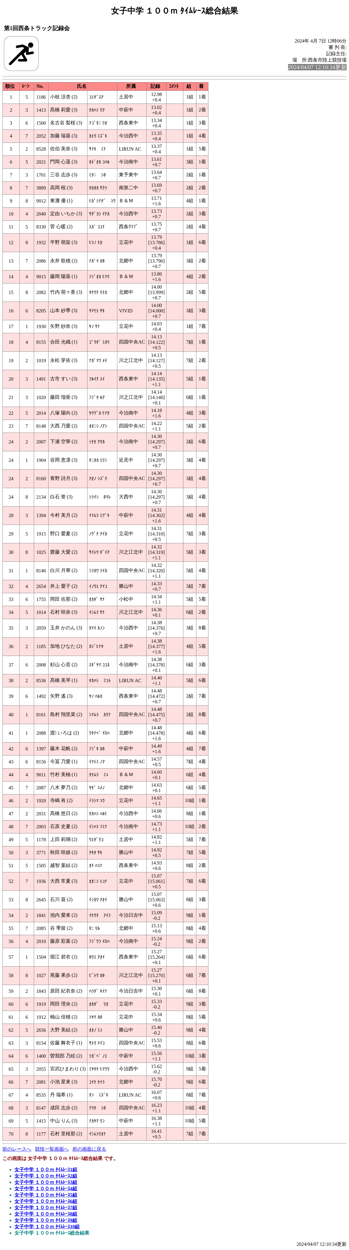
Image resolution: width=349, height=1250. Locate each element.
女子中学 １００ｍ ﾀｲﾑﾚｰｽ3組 (45, 1182)
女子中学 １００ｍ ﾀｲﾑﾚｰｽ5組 (45, 1194)
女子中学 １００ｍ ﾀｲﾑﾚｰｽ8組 (45, 1213)
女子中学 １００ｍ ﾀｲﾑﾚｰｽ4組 (45, 1188)
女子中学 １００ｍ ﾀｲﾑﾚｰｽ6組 (45, 1201)
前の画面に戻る (89, 1149)
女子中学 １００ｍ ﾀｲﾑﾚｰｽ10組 (47, 1226)
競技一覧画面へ (52, 1149)
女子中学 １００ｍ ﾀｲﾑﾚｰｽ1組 (45, 1169)
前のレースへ (16, 1149)
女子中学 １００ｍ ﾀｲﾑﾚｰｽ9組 (45, 1220)
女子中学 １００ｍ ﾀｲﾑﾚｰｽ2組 (45, 1175)
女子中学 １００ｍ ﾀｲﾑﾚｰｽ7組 (45, 1207)
